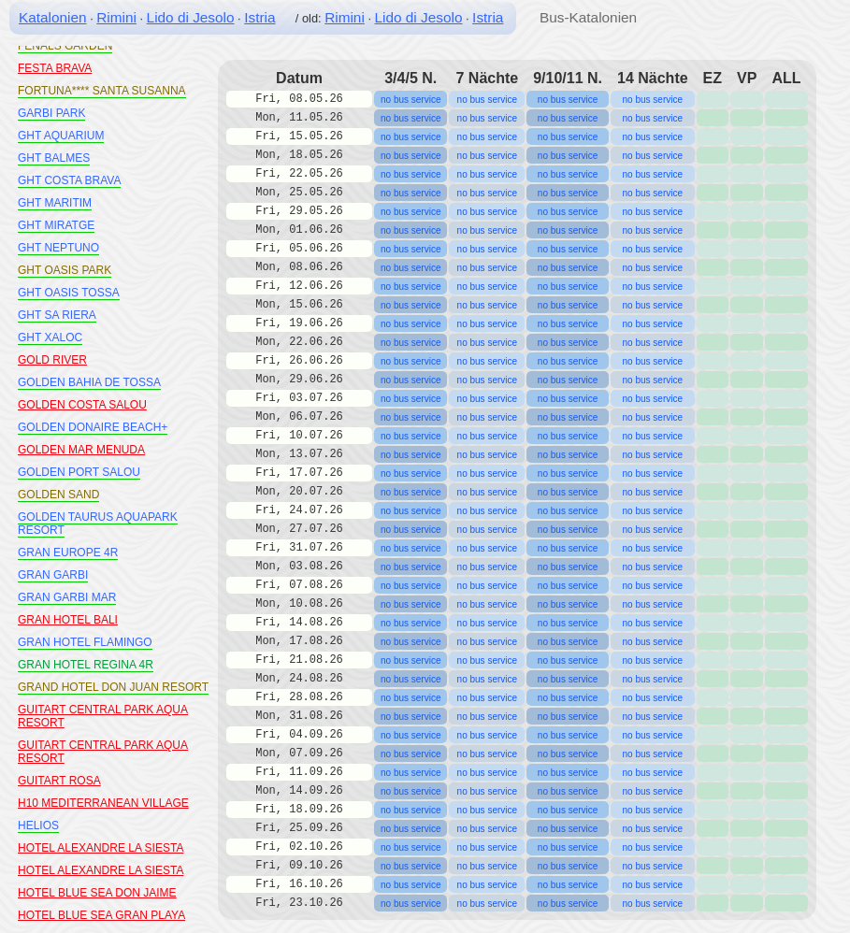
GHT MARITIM (55, 202)
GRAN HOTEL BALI (68, 619)
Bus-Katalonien (588, 17)
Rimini (116, 17)
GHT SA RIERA (57, 315)
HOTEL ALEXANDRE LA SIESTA (100, 847)
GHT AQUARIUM (61, 135)
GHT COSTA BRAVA (69, 180)
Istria (259, 17)
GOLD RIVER (52, 359)
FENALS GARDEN (65, 45)
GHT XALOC (50, 337)
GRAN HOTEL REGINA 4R (85, 664)
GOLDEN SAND (58, 494)
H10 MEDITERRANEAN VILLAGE (103, 803)
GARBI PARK (51, 113)
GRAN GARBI (53, 574)
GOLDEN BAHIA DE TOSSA (89, 382)
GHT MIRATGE (56, 225)
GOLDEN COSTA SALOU (82, 404)
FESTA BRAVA (55, 68)
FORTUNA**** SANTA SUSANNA (102, 90)
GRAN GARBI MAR (67, 597)
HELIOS (38, 825)
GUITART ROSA (59, 780)
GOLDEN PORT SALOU (79, 472)
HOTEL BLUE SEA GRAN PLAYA (101, 915)
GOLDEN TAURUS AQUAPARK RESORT (98, 523)
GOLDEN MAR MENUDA (81, 449)
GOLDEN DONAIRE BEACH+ (92, 427)
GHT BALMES (54, 158)
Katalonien (53, 17)
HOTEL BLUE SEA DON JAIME (97, 892)
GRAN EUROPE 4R (68, 552)
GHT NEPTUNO (58, 247)
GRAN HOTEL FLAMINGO (85, 642)
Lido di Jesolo (191, 17)
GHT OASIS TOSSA (69, 292)
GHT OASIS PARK (64, 270)
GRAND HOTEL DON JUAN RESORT (113, 687)
